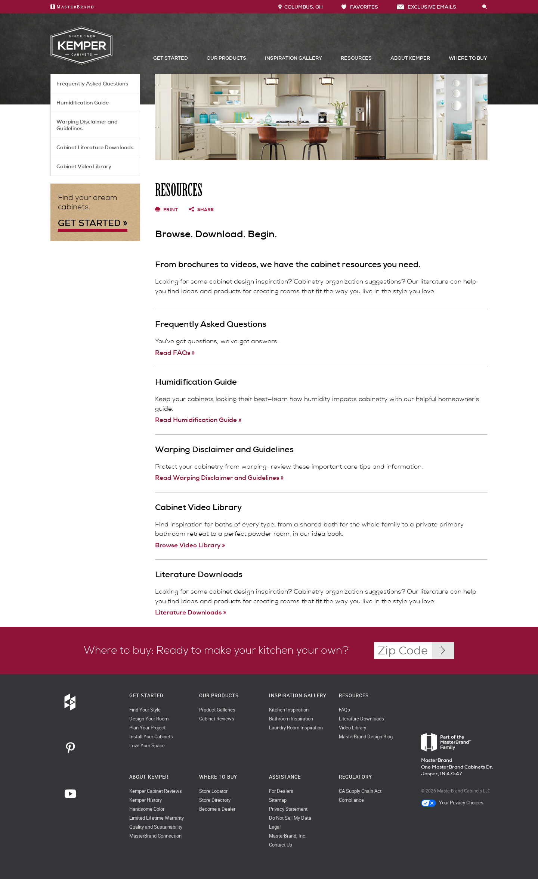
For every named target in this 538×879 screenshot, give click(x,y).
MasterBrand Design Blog (366, 736)
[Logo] (81, 63)
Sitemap (278, 800)
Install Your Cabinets (151, 736)
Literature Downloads (361, 719)
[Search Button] (485, 7)
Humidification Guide (82, 102)
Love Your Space (147, 745)
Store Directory (215, 800)
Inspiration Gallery (293, 58)
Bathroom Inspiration (291, 719)
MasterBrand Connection (155, 836)
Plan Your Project (147, 728)
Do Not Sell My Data (290, 818)
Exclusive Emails (426, 7)
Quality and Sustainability (155, 827)
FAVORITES (359, 7)
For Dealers (281, 791)
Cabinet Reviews (216, 719)
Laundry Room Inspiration (296, 728)
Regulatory (355, 777)
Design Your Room (148, 719)
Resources (356, 58)
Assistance (285, 777)
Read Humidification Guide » (198, 420)
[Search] (477, 6)
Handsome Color (146, 809)
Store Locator (213, 791)
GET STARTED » (92, 223)
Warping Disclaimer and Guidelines (87, 125)
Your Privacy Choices (452, 803)
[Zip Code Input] (443, 650)
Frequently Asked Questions (92, 83)
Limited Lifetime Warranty (156, 818)
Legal (275, 827)
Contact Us (280, 845)
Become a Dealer (217, 809)
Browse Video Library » (190, 545)
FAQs (344, 710)
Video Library (352, 728)
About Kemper (410, 58)
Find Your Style (145, 710)
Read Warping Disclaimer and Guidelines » (219, 477)
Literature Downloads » (190, 612)
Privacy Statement (288, 809)
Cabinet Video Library (83, 166)
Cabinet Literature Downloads (94, 147)
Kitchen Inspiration (289, 710)
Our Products (226, 58)
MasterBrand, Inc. (287, 836)
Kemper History (145, 800)
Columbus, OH (300, 7)
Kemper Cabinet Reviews (155, 791)
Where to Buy (468, 58)
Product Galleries (217, 710)
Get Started (170, 58)
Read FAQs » (175, 352)
